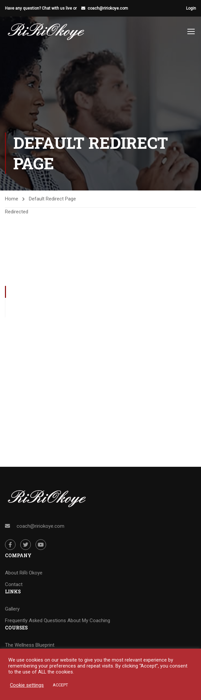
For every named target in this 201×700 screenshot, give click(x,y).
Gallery (12, 609)
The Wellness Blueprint (29, 645)
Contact (14, 584)
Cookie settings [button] (27, 685)
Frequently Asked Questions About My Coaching (57, 620)
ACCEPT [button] (60, 684)
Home (11, 199)
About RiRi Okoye (23, 573)
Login (191, 8)
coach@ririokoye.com (108, 8)
